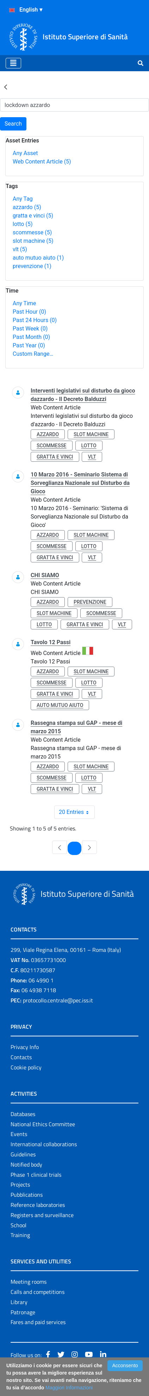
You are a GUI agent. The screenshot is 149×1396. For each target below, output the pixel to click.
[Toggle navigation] (13, 63)
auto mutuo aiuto (38, 257)
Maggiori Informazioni (69, 1387)
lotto (22, 224)
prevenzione (32, 266)
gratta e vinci (33, 215)
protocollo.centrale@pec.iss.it (58, 1000)
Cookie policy (26, 1067)
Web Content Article (42, 161)
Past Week (30, 328)
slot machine (33, 241)
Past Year (29, 345)
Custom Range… (33, 353)
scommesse (32, 232)
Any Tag (23, 198)
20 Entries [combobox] (76, 812)
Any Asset (25, 153)
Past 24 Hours (35, 320)
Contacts (21, 1057)
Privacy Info (25, 1047)
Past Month (31, 337)
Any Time (24, 303)
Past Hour (29, 311)
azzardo (27, 207)
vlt (20, 249)
